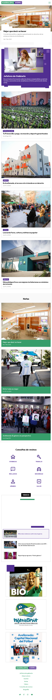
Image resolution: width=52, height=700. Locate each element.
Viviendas (13, 458)
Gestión (26, 679)
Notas (26, 298)
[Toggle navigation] (50, 2)
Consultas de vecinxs (26, 449)
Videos (26, 495)
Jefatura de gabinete (26, 673)
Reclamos (13, 470)
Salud (39, 483)
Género (13, 483)
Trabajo (39, 458)
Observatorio (26, 676)
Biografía (26, 689)
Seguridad (39, 470)
